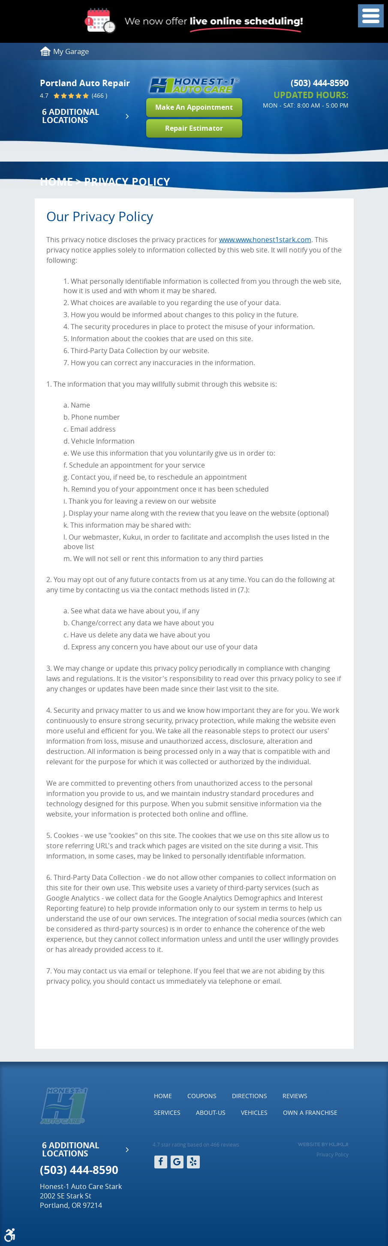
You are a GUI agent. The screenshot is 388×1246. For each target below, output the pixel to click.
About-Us (211, 1112)
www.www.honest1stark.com (265, 239)
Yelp (193, 1162)
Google (177, 1162)
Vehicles (254, 1112)
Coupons (202, 1096)
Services (167, 1112)
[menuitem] (163, 1096)
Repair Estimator (194, 128)
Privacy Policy (127, 181)
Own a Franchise (310, 1112)
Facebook (160, 1162)
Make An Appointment (194, 107)
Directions (249, 1096)
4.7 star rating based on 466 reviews (196, 1144)
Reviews (295, 1096)
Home (56, 181)
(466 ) (98, 96)
